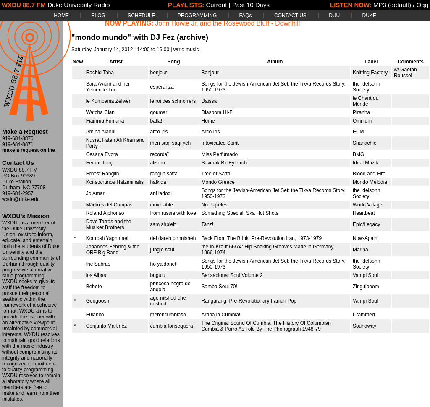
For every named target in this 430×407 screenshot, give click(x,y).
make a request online (28, 150)
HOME (61, 15)
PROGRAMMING (197, 15)
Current (216, 4)
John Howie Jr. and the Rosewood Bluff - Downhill (227, 23)
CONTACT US (290, 15)
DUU (334, 15)
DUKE (369, 15)
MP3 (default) (392, 4)
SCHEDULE (141, 15)
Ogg (422, 4)
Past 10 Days (251, 4)
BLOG (98, 15)
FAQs (245, 15)
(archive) (192, 37)
